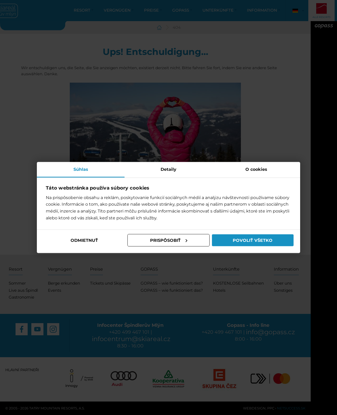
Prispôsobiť (168, 240)
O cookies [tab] (256, 169)
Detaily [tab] (168, 169)
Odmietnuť (84, 240)
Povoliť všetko (252, 240)
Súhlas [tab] (80, 169)
